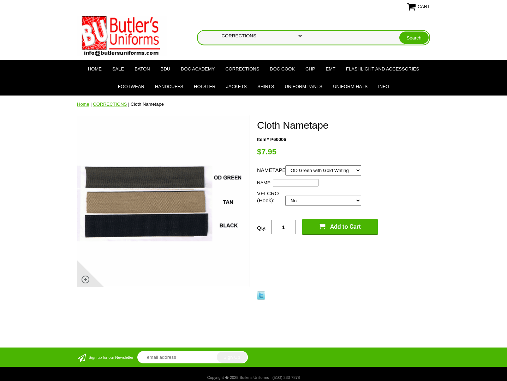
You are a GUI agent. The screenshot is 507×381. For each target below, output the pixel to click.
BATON (142, 69)
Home (95, 69)
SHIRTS (265, 86)
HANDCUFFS (169, 86)
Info (383, 86)
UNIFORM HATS (350, 86)
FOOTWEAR (131, 86)
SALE (118, 69)
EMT (330, 69)
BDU (165, 69)
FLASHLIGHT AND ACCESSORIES (382, 69)
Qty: (262, 228)
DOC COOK (282, 69)
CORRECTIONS (242, 69)
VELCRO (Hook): (268, 196)
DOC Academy (198, 69)
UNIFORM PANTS (303, 86)
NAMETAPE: (271, 170)
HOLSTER (204, 86)
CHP (310, 69)
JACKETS (236, 86)
